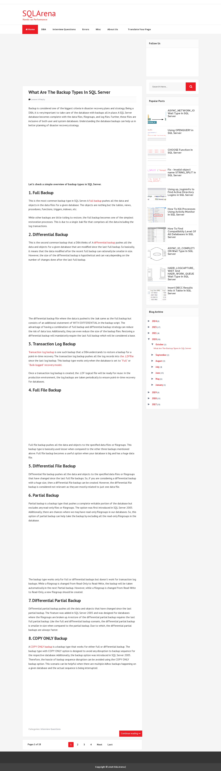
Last (110, 744)
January (159, 385)
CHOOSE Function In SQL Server (180, 151)
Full (124, 360)
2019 (154, 392)
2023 (154, 327)
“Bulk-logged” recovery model (45, 364)
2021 (154, 333)
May (158, 379)
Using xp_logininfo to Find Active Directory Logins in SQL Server (181, 192)
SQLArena (39, 13)
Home (30, 29)
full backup (95, 200)
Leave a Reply (38, 99)
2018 (154, 398)
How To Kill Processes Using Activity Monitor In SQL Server (181, 211)
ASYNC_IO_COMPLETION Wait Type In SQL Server (181, 251)
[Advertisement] (82, 62)
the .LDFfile (127, 356)
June (158, 373)
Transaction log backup (41, 352)
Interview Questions (64, 29)
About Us (112, 29)
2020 (154, 339)
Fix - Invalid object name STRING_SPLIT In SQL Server (182, 172)
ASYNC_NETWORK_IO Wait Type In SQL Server (181, 113)
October (160, 344)
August (159, 361)
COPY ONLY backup (41, 646)
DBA (43, 29)
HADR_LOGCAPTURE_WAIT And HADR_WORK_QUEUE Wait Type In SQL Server (181, 274)
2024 (154, 321)
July (158, 367)
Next (99, 744)
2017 (154, 404)
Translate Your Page (139, 29)
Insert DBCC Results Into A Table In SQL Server (180, 290)
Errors (85, 29)
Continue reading (131, 733)
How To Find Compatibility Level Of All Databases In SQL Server (182, 233)
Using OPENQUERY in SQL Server (180, 132)
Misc (98, 29)
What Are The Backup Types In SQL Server (69, 92)
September (161, 355)
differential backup (104, 242)
